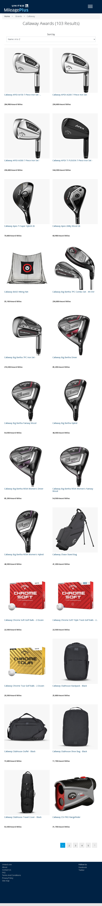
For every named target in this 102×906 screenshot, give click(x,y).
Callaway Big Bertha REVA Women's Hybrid (24, 554)
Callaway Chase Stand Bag (64, 554)
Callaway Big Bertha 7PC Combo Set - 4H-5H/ (73, 292)
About (4, 867)
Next (94, 845)
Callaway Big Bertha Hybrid (64, 423)
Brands (18, 16)
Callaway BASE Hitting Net (16, 292)
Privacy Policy (7, 878)
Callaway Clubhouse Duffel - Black (19, 751)
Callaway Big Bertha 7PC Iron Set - (20, 357)
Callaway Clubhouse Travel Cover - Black (22, 817)
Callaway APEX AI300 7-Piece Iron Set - (22, 160)
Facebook (83, 867)
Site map (5, 880)
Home (7, 16)
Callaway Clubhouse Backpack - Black (69, 686)
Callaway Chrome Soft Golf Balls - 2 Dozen (24, 620)
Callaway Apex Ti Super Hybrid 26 (19, 226)
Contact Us (6, 870)
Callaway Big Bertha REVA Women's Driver (23, 489)
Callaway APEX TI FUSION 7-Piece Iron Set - (72, 160)
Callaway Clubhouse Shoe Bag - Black (69, 751)
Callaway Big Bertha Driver (64, 357)
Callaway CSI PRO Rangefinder (66, 817)
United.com (7, 864)
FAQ (4, 872)
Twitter (81, 870)
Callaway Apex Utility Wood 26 (66, 226)
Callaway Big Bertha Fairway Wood (20, 423)
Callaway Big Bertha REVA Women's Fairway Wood (72, 490)
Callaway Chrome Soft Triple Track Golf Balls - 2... (75, 620)
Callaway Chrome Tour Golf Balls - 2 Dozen (24, 686)
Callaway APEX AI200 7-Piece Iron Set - (70, 95)
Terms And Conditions (11, 875)
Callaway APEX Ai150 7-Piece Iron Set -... (22, 95)
